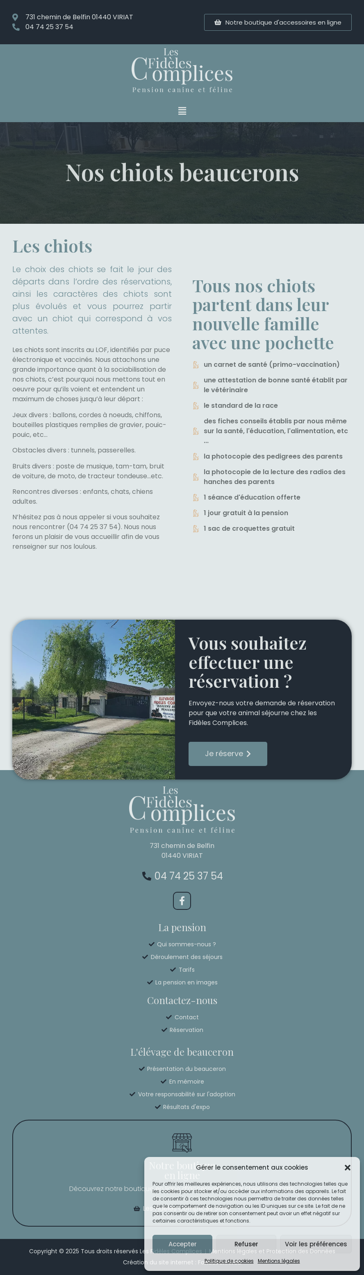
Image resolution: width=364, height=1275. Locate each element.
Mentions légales (279, 1260)
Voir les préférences (316, 1244)
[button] (348, 1168)
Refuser (246, 1244)
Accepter (182, 1244)
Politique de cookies (229, 1260)
